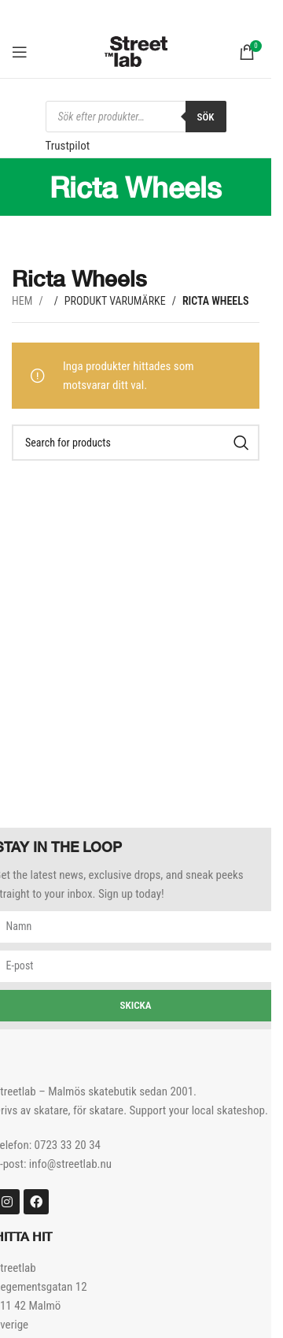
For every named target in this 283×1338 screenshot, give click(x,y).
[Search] (135, 442)
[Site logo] (136, 50)
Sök (206, 117)
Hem (23, 301)
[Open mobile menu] (19, 52)
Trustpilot (68, 146)
